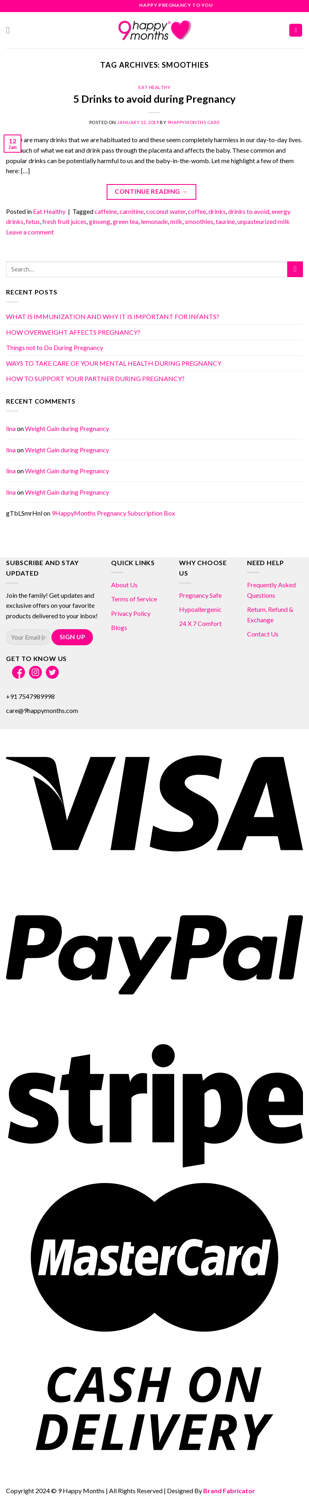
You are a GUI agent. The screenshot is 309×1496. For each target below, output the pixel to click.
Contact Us (262, 634)
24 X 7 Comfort (200, 623)
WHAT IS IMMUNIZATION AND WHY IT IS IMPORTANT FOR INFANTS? (112, 316)
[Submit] (295, 269)
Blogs (119, 627)
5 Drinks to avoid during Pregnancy (154, 99)
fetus (33, 221)
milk (176, 221)
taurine (225, 221)
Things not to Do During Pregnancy (54, 347)
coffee (197, 211)
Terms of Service (134, 599)
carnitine (131, 211)
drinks (217, 211)
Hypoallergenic (200, 609)
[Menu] (11, 30)
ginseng (99, 221)
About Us (124, 584)
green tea (125, 221)
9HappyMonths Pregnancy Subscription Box (113, 513)
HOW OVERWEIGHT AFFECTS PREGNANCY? (73, 332)
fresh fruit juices (64, 221)
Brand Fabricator (229, 1490)
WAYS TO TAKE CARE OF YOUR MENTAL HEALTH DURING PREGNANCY (113, 363)
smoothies (199, 221)
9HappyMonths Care (193, 122)
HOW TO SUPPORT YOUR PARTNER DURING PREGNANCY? (95, 378)
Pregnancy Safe (200, 595)
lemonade (154, 221)
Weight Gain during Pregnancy (67, 428)
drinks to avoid (248, 211)
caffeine (106, 211)
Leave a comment (30, 232)
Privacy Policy (130, 613)
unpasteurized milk (263, 221)
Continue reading (151, 191)
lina (11, 428)
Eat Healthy (154, 87)
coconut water (165, 211)
